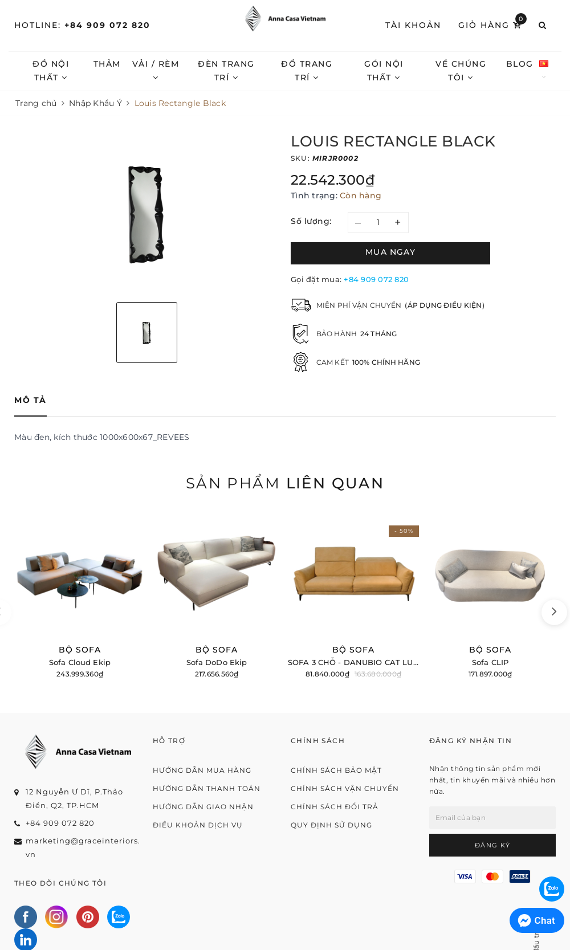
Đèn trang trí (233, 71)
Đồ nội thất (53, 70)
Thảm (110, 64)
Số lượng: (311, 221)
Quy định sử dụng (331, 825)
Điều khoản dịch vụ (198, 825)
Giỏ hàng (492, 24)
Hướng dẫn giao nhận (203, 806)
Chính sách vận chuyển (345, 788)
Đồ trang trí (316, 70)
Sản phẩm (285, 483)
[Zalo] (118, 917)
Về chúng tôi (476, 70)
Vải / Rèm (160, 70)
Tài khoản (413, 25)
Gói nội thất (396, 70)
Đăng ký (493, 845)
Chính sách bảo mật (336, 770)
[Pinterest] (87, 917)
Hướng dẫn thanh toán (206, 788)
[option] (146, 213)
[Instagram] (56, 917)
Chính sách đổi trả (334, 806)
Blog (536, 64)
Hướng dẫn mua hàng (202, 770)
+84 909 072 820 (107, 25)
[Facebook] (25, 917)
